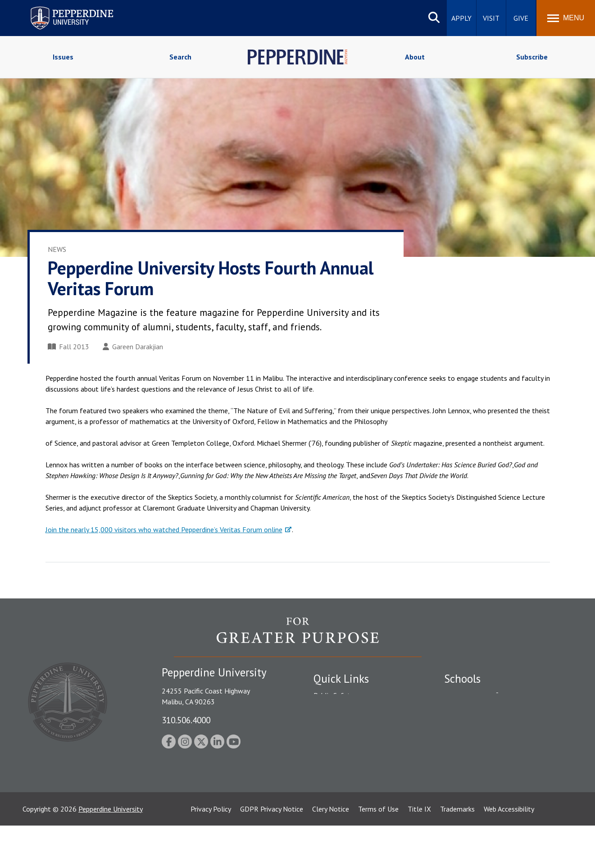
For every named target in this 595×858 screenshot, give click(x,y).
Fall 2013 (68, 346)
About (415, 56)
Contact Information (345, 758)
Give (520, 18)
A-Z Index (327, 773)
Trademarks (457, 841)
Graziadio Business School (483, 726)
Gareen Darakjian (133, 346)
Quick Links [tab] (341, 678)
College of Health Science (483, 783)
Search (180, 56)
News (57, 249)
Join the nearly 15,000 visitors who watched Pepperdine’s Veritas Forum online (163, 529)
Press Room (331, 789)
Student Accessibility (344, 711)
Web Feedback (334, 805)
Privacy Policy (211, 841)
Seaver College (466, 695)
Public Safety (333, 695)
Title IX (419, 841)
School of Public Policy (478, 767)
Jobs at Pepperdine (341, 742)
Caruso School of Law (477, 711)
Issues (63, 56)
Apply (461, 18)
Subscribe (532, 56)
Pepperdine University (110, 841)
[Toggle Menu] (565, 18)
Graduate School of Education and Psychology (496, 747)
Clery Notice (330, 841)
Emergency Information (349, 726)
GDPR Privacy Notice (271, 841)
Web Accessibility (509, 841)
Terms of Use (378, 841)
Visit (491, 18)
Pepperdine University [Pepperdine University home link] (61, 8)
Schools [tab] (462, 678)
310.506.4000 (186, 720)
